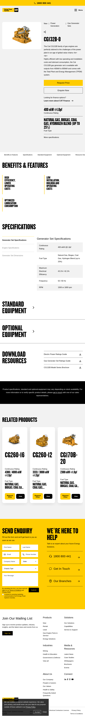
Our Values (47, 686)
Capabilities (68, 626)
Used (45, 630)
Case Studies (69, 657)
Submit (33, 590)
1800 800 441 (42, 3)
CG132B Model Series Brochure (62, 367)
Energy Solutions (49, 639)
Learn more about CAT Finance (59, 100)
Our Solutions (69, 623)
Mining (45, 651)
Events (66, 668)
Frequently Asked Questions (49, 694)
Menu (78, 10)
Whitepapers (68, 661)
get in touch (57, 392)
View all (46, 661)
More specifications (51, 137)
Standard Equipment (45, 155)
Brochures (68, 664)
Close (45, 712)
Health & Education (50, 654)
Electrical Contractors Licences (59, 710)
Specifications (27, 155)
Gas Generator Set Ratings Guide (62, 361)
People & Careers (49, 683)
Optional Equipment (63, 155)
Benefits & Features (11, 155)
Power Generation (54, 24)
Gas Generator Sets (73, 24)
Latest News (68, 654)
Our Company (48, 679)
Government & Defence (51, 658)
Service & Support (71, 630)
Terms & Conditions (15, 590)
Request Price (10, 496)
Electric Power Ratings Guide (62, 354)
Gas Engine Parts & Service (50, 634)
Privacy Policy (6, 592)
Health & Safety (48, 690)
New (45, 23)
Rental (45, 626)
